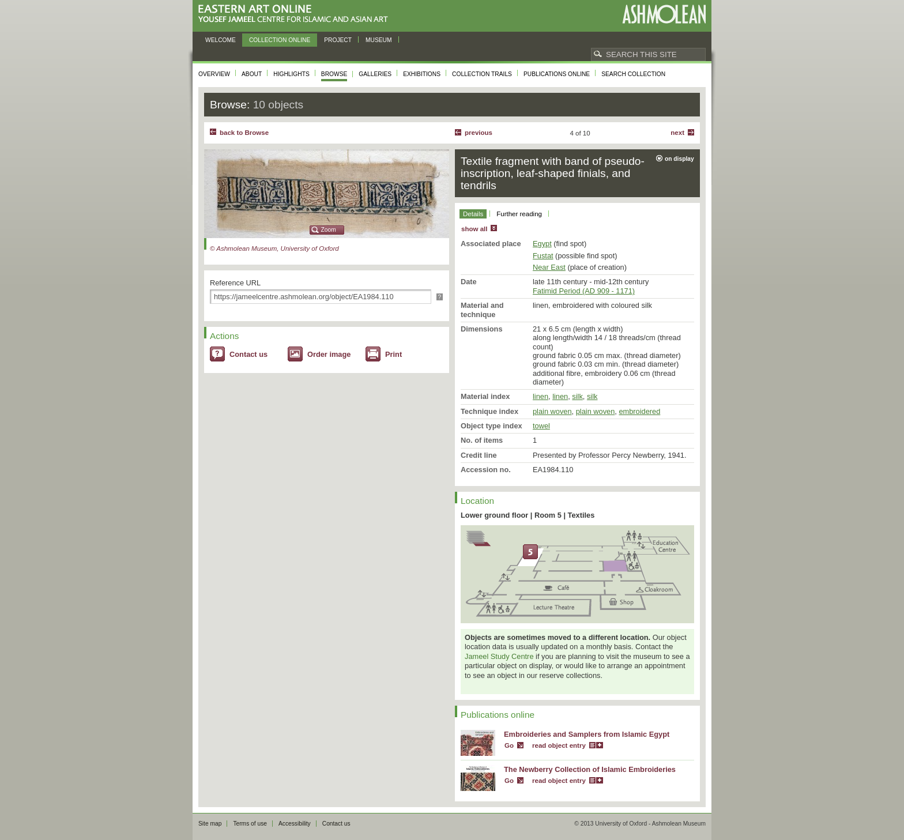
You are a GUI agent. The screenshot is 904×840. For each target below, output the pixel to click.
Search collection (633, 74)
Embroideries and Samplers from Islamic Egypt (586, 734)
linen (540, 396)
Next (677, 132)
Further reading (519, 213)
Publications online (556, 74)
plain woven (552, 411)
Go (509, 745)
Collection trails (482, 74)
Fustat (543, 255)
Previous (478, 132)
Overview (214, 74)
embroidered (639, 411)
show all (474, 228)
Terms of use (250, 823)
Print (393, 354)
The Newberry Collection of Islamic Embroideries (590, 769)
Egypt (542, 243)
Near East (549, 267)
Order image (329, 354)
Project (338, 40)
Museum (379, 40)
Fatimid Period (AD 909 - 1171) (584, 291)
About (252, 74)
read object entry (559, 745)
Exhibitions (421, 74)
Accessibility (294, 823)
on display (679, 159)
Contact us (248, 354)
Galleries (375, 74)
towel (541, 425)
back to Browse (244, 132)
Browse (334, 74)
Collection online (279, 40)
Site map (209, 823)
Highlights (291, 74)
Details (473, 213)
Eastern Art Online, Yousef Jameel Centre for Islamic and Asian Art (296, 14)
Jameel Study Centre (499, 656)
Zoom (328, 230)
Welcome (220, 40)
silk (577, 396)
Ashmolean (664, 14)
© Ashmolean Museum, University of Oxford (274, 248)
